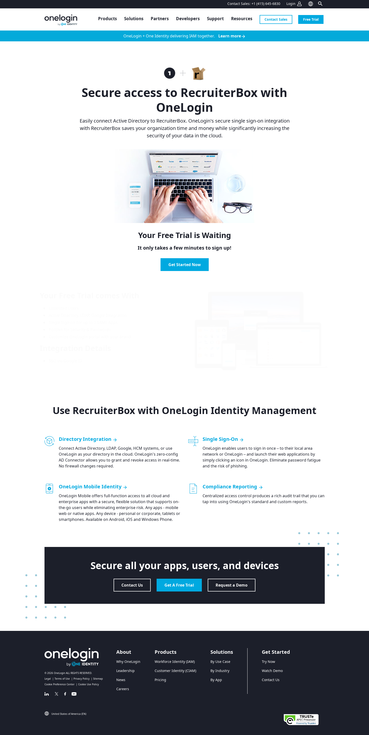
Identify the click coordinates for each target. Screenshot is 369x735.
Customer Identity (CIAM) (175, 670)
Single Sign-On (223, 439)
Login (290, 3)
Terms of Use (62, 678)
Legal (47, 678)
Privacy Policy (81, 678)
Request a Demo (232, 585)
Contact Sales (276, 19)
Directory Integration (88, 439)
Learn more (232, 36)
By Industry (219, 670)
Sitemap (98, 678)
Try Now (268, 661)
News (120, 679)
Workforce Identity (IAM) (175, 661)
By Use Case (220, 661)
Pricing (160, 679)
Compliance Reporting (233, 487)
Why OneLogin (128, 661)
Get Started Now (184, 264)
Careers (122, 689)
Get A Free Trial (179, 585)
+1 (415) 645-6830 (265, 3)
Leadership (125, 670)
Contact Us (132, 585)
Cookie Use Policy (88, 684)
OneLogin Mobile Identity (93, 487)
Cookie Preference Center (59, 684)
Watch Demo (272, 670)
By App (216, 679)
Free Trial (311, 19)
